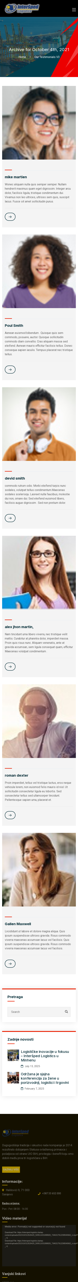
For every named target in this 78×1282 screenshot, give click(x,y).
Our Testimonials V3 (47, 57)
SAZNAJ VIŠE (11, 1171)
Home (23, 57)
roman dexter (16, 775)
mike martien (16, 177)
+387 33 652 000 (51, 1195)
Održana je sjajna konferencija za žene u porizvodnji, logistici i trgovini (45, 1078)
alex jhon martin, (19, 627)
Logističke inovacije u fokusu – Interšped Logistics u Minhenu (45, 1056)
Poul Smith (14, 325)
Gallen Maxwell (18, 924)
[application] (39, 1247)
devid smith (15, 478)
